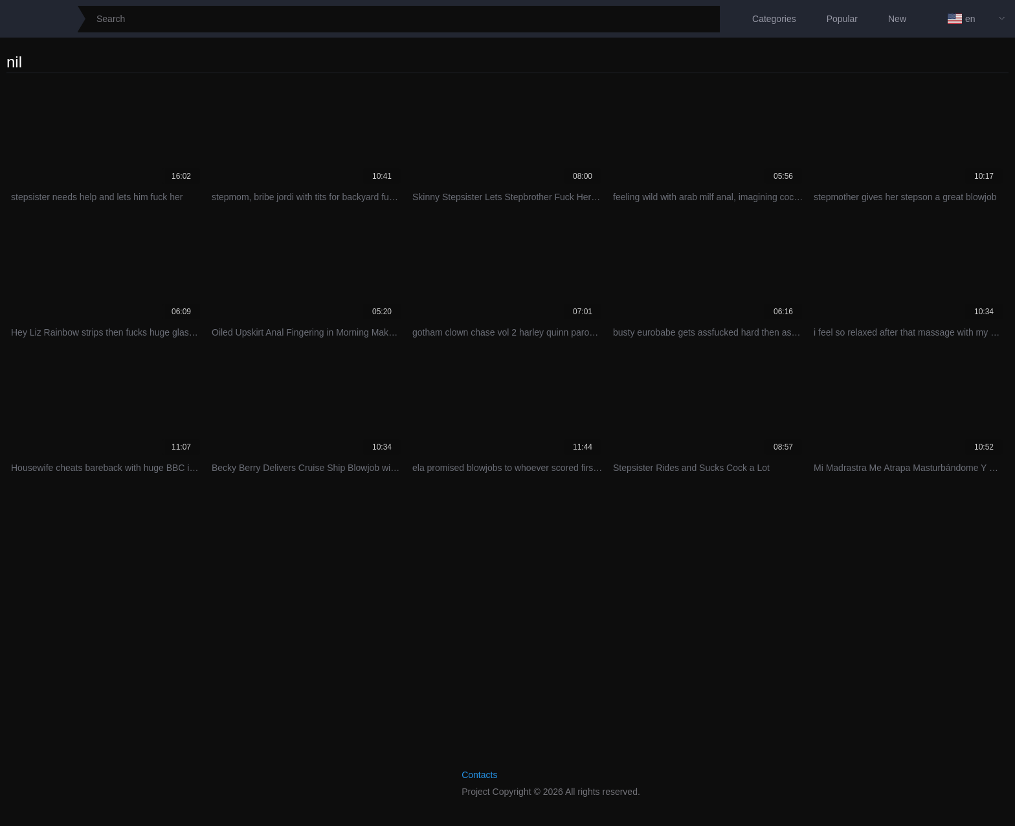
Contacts (479, 775)
